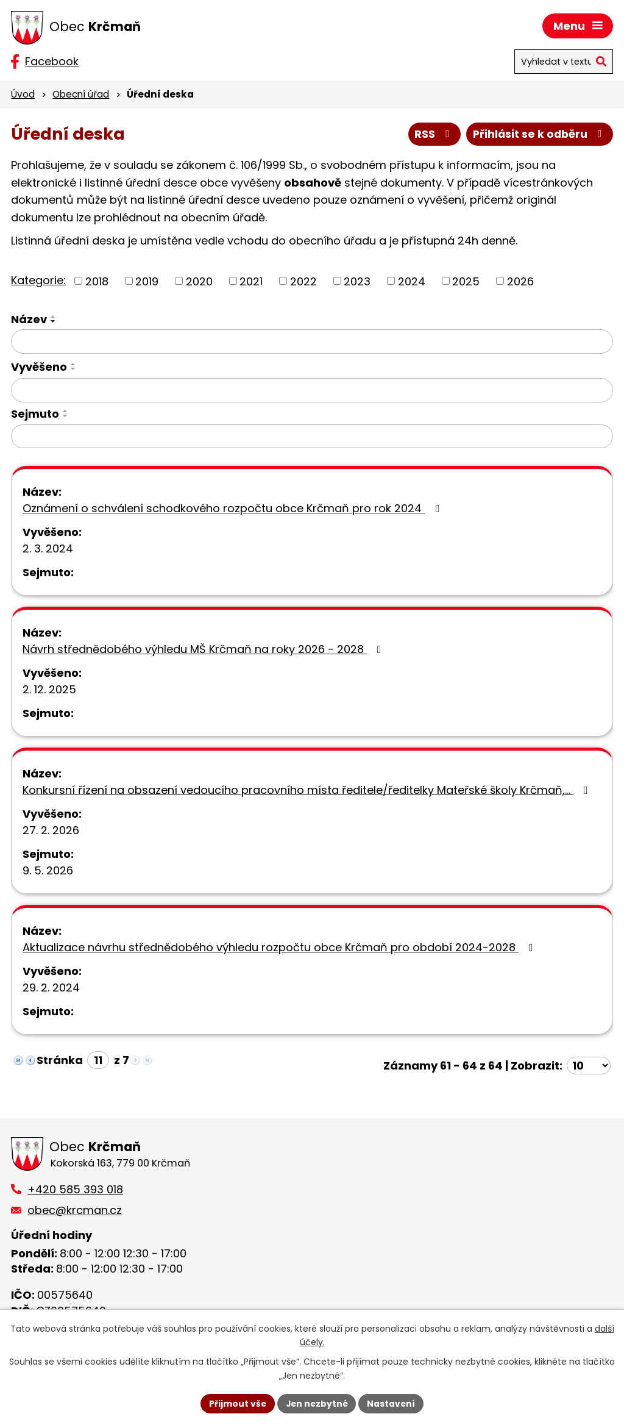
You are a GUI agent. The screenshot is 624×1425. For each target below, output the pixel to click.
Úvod (23, 94)
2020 (199, 281)
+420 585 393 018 (75, 1189)
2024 (411, 281)
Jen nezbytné (317, 1403)
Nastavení (392, 1403)
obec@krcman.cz (74, 1210)
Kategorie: (38, 280)
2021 (251, 281)
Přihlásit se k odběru (538, 134)
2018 (96, 281)
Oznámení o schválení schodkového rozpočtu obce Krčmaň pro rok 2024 (233, 508)
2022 (303, 281)
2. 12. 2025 (49, 690)
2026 (520, 281)
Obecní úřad (80, 94)
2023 (357, 281)
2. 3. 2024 (48, 549)
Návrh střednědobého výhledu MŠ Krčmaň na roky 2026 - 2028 (204, 649)
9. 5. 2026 (48, 871)
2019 (146, 281)
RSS (432, 134)
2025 (466, 281)
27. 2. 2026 (51, 830)
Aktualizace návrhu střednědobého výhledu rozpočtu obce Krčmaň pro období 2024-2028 (280, 947)
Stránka (60, 1060)
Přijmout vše (236, 1403)
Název (29, 319)
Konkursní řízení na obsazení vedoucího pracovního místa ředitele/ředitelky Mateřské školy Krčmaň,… (308, 790)
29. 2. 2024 (51, 988)
